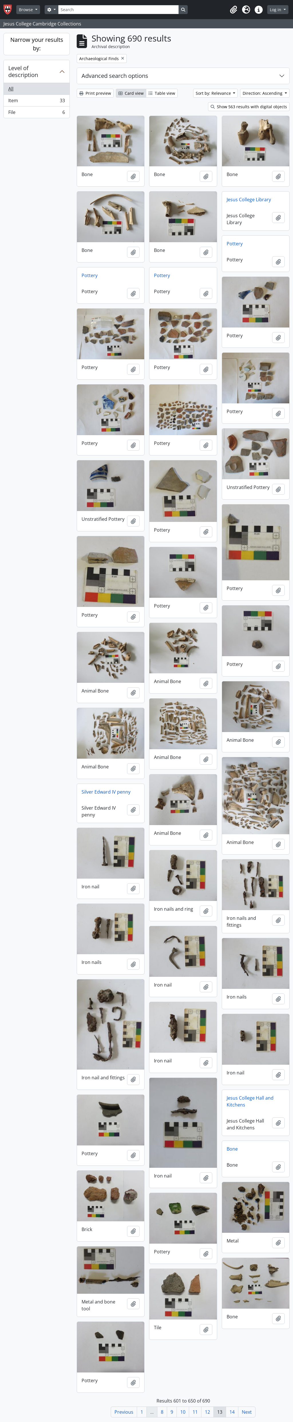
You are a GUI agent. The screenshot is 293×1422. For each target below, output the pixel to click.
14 (232, 1412)
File (36, 113)
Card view (131, 93)
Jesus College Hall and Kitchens (250, 1101)
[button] (233, 9)
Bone (232, 1149)
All (10, 89)
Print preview (95, 93)
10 (182, 1412)
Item (36, 101)
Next (247, 1412)
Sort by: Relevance (214, 93)
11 (195, 1412)
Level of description (23, 71)
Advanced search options (115, 76)
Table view (162, 93)
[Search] (118, 9)
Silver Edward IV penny (106, 792)
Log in (276, 9)
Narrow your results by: (36, 44)
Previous (123, 1412)
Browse (26, 9)
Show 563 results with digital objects (249, 106)
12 (207, 1412)
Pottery (235, 243)
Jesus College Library (249, 199)
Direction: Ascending (263, 93)
